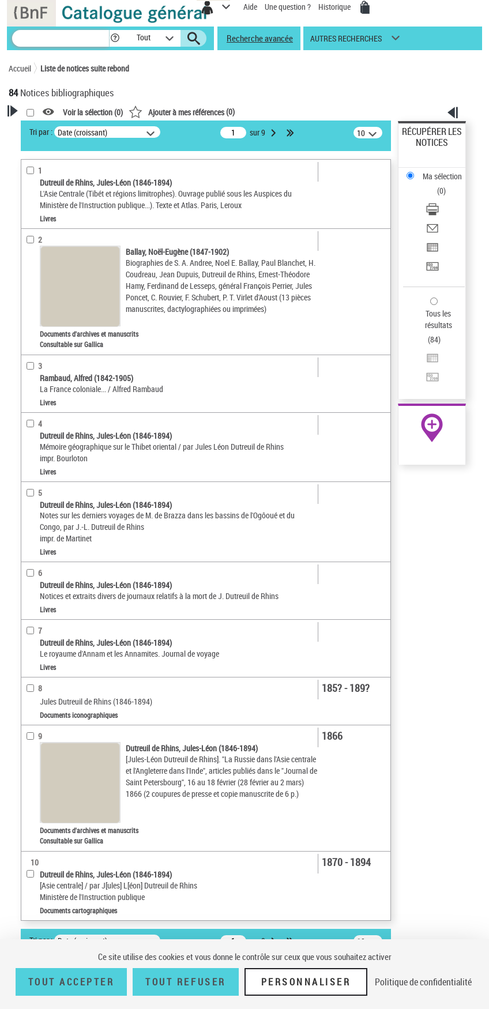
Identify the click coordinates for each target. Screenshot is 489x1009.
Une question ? (288, 6)
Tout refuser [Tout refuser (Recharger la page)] (185, 982)
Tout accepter (71, 982)
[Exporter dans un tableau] (432, 251)
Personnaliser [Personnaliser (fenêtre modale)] (306, 982)
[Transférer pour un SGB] (432, 270)
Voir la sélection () (93, 112)
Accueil (20, 68)
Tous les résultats (438, 319)
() (182, 111)
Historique (335, 6)
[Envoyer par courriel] (432, 232)
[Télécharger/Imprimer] (432, 213)
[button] (115, 38)
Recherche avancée (260, 38)
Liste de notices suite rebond (84, 68)
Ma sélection (442, 176)
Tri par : (40, 131)
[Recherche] (60, 38)
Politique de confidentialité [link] (423, 982)
